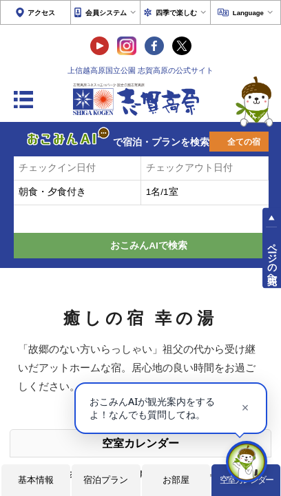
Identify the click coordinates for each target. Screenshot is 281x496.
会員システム (106, 13)
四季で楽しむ (176, 13)
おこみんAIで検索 (148, 245)
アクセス (41, 13)
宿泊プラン (105, 480)
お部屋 (176, 480)
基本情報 (36, 480)
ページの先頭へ (272, 258)
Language (248, 13)
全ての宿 (243, 142)
